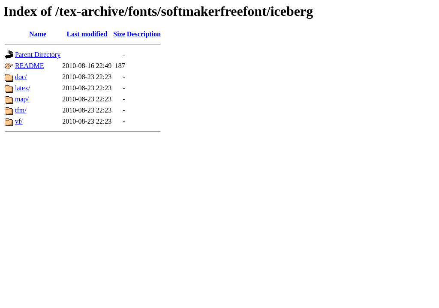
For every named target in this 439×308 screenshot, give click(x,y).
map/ (22, 99)
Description (144, 34)
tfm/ (21, 110)
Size (119, 34)
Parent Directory (37, 54)
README (29, 65)
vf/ (19, 121)
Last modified (86, 34)
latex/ (22, 88)
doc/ (21, 76)
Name (37, 34)
